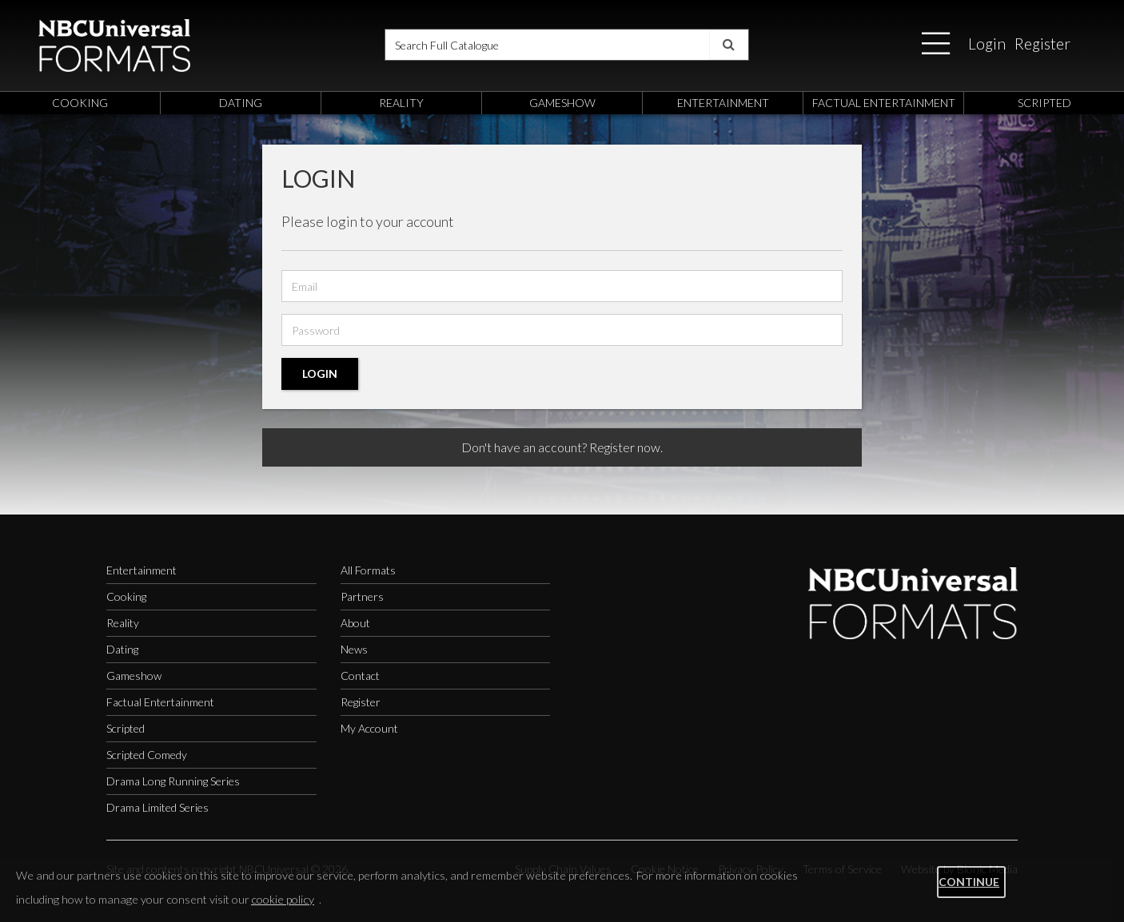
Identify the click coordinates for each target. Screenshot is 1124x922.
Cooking (126, 596)
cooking (80, 102)
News (354, 649)
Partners (362, 596)
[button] (936, 44)
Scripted (125, 728)
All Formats (368, 570)
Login (987, 43)
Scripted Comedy (146, 754)
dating (240, 102)
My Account (369, 728)
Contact (360, 675)
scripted (1044, 102)
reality (401, 102)
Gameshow (133, 675)
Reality (122, 623)
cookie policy (282, 899)
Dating (122, 649)
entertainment (723, 102)
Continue (969, 881)
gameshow (562, 102)
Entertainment (141, 570)
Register (1042, 43)
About (355, 623)
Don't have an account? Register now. (562, 447)
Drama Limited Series (157, 807)
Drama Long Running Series (173, 781)
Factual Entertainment (160, 702)
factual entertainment (883, 102)
